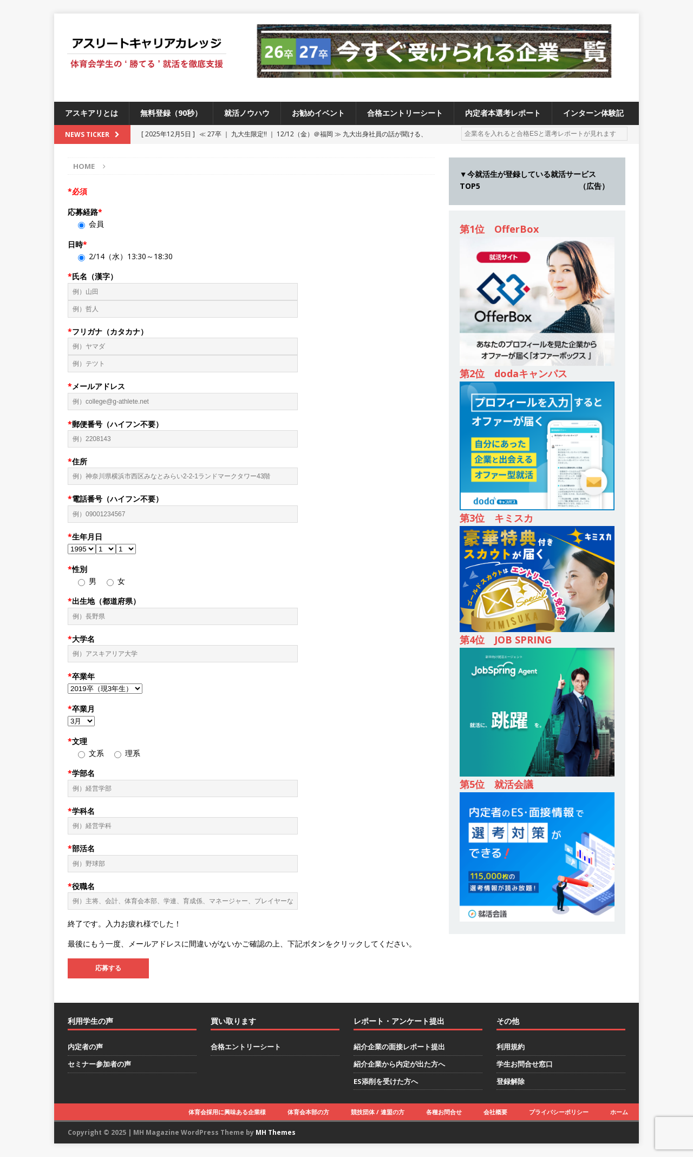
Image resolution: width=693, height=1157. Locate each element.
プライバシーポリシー (559, 1112)
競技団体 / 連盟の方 (377, 1112)
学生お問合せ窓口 (524, 1064)
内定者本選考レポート (503, 113)
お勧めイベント (318, 113)
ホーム (619, 1112)
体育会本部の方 (308, 1112)
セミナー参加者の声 (99, 1064)
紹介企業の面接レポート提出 (399, 1046)
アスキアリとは (91, 113)
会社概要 (495, 1112)
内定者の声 (85, 1046)
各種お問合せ (444, 1112)
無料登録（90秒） (171, 113)
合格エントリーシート (405, 113)
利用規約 (510, 1046)
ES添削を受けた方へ (386, 1081)
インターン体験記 (593, 113)
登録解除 (510, 1081)
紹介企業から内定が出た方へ (399, 1064)
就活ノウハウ (247, 113)
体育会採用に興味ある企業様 (227, 1112)
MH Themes (276, 1132)
